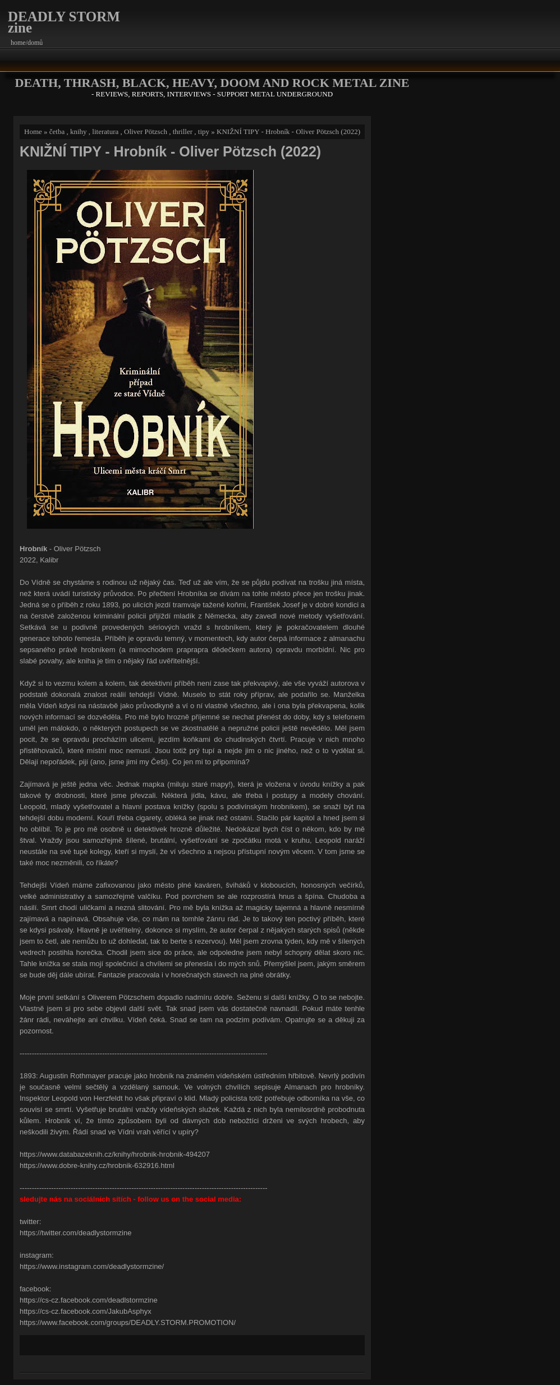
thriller (182, 131)
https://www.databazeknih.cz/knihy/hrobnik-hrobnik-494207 (115, 1154)
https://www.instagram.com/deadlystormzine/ (92, 1266)
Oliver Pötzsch (145, 131)
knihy (78, 131)
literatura (105, 131)
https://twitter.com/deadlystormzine (75, 1233)
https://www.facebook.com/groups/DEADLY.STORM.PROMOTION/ (128, 1322)
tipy (203, 131)
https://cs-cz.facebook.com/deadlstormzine (89, 1300)
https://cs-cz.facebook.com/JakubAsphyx (86, 1311)
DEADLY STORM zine (64, 22)
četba (57, 131)
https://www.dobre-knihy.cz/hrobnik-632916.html (97, 1165)
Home (33, 131)
